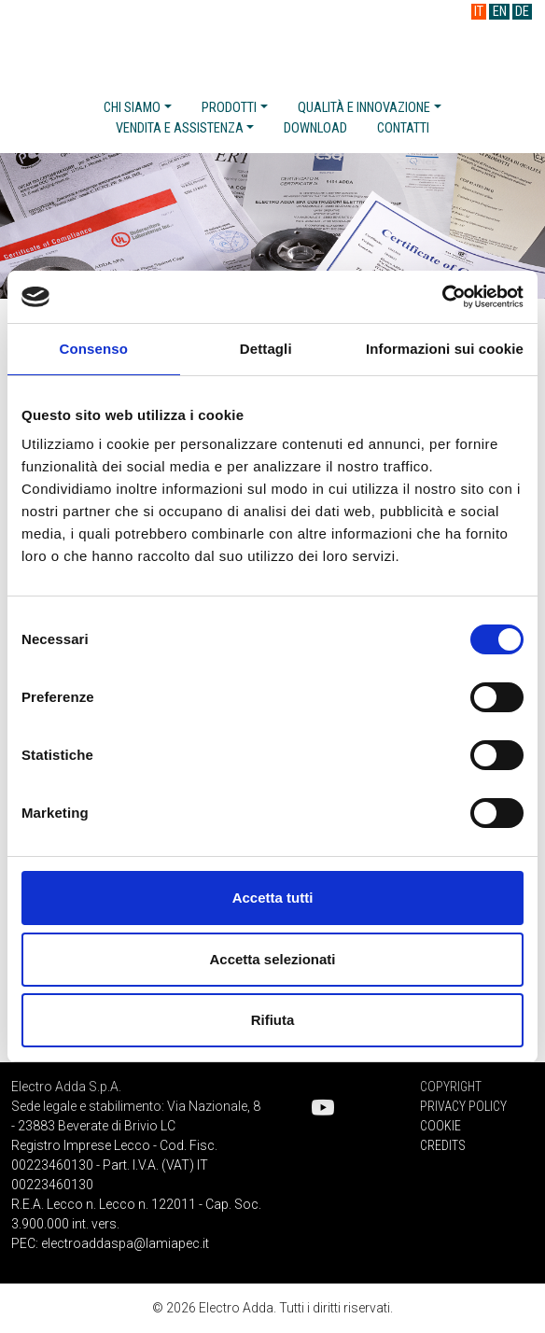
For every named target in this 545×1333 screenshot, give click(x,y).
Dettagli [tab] (266, 349)
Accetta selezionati (272, 959)
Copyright (451, 1086)
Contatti (403, 128)
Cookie (440, 1125)
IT (478, 12)
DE (522, 12)
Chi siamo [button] (132, 108)
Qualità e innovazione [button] (364, 108)
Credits (443, 1145)
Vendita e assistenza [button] (180, 128)
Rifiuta (273, 1020)
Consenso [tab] (94, 349)
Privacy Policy (463, 1106)
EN (500, 12)
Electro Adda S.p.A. (273, 45)
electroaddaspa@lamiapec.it (125, 1243)
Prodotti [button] (229, 108)
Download (315, 128)
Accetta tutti (273, 897)
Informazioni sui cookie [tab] (445, 349)
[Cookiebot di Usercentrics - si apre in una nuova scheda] (442, 297)
